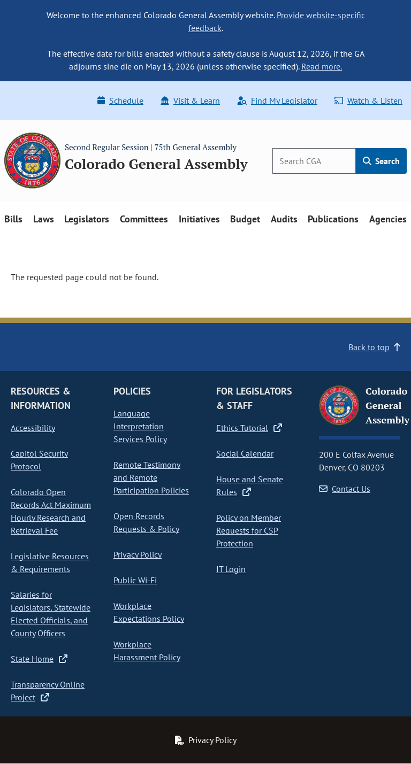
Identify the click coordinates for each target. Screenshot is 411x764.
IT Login (231, 569)
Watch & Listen (368, 100)
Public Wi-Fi (135, 580)
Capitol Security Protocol (39, 460)
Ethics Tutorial (249, 427)
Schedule (120, 100)
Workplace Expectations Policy (148, 612)
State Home (39, 658)
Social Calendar (244, 453)
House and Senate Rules (249, 485)
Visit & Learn (190, 100)
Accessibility (33, 427)
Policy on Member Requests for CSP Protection (248, 530)
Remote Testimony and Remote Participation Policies (151, 477)
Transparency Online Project (48, 691)
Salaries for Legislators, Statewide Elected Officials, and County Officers (50, 613)
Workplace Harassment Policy (146, 650)
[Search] (314, 161)
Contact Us (344, 488)
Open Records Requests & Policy (146, 522)
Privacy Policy (137, 554)
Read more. (321, 66)
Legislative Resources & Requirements (50, 562)
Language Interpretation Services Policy (140, 426)
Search (381, 161)
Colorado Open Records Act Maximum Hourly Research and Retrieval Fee (51, 511)
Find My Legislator (277, 100)
